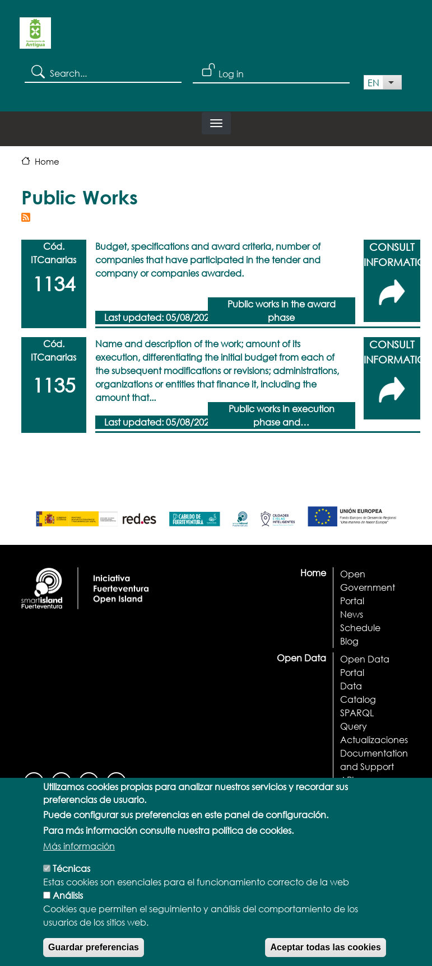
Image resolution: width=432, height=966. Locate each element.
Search (37, 71)
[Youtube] (88, 781)
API (347, 780)
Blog (349, 641)
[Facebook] (34, 781)
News (351, 614)
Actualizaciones (374, 739)
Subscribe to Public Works (25, 217)
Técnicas (71, 873)
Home (47, 161)
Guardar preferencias (93, 951)
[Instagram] (61, 781)
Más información (79, 850)
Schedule (360, 627)
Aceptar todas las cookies (325, 951)
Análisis (68, 900)
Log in (231, 74)
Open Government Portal (367, 587)
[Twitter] (116, 781)
